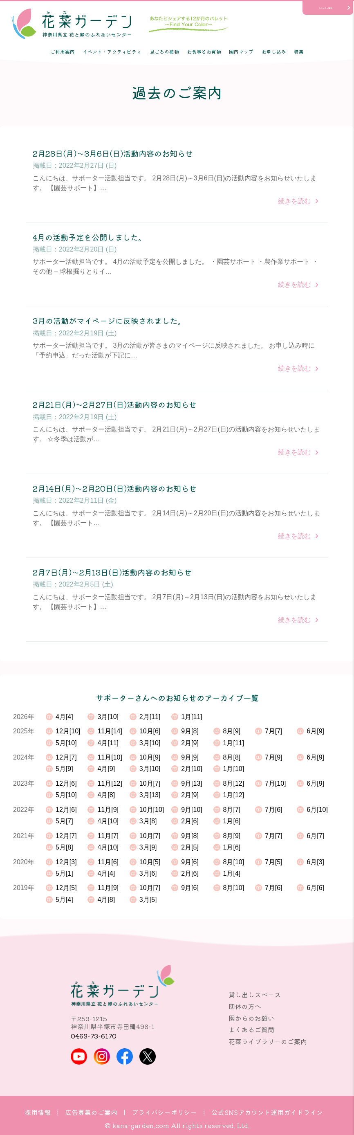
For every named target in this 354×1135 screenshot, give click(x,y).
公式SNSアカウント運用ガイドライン (267, 1112)
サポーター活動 (325, 8)
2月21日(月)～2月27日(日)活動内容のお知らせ (115, 404)
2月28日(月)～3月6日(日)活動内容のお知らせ (113, 153)
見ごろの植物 (164, 51)
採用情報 (38, 1112)
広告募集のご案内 (91, 1112)
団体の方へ (245, 1006)
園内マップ (241, 51)
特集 (299, 51)
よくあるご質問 (251, 1029)
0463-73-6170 (94, 1036)
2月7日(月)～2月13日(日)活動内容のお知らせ (112, 572)
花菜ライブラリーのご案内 (268, 1041)
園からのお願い (251, 1018)
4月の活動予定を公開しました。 (89, 237)
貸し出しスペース (255, 994)
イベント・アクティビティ (112, 51)
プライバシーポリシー (164, 1112)
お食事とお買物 (204, 51)
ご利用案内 (62, 51)
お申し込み (274, 51)
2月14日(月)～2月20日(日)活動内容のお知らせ (115, 488)
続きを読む (294, 201)
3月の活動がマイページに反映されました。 (109, 321)
